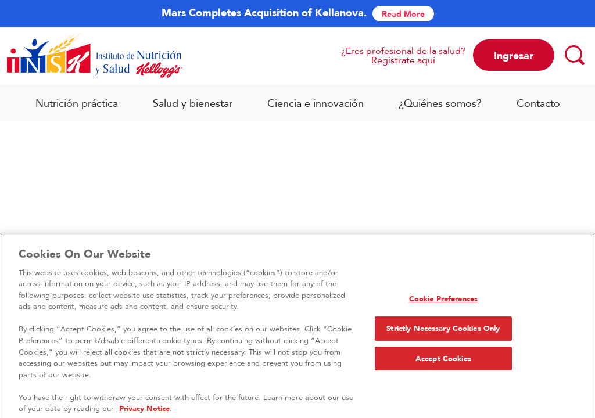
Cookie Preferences (443, 303)
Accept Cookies (443, 362)
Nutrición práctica (76, 103)
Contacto (538, 103)
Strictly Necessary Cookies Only (443, 332)
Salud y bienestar (192, 103)
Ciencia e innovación (315, 103)
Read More (403, 13)
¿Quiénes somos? (440, 103)
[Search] (574, 55)
